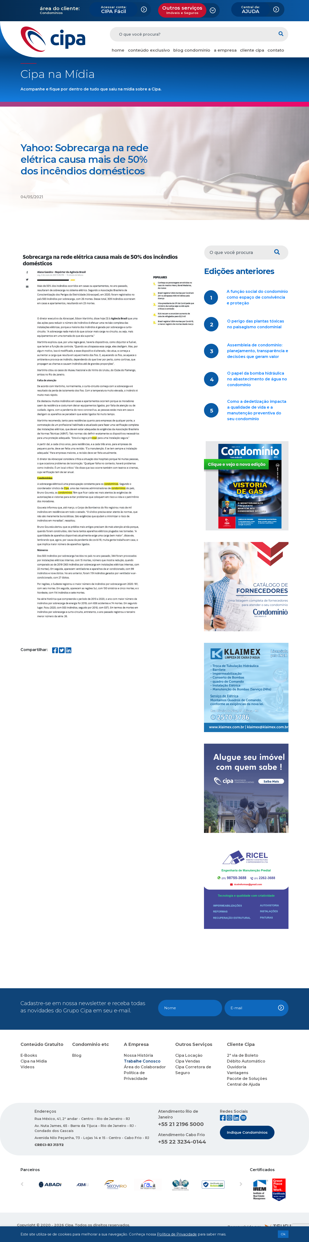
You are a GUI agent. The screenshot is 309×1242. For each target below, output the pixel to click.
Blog (76, 1055)
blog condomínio (191, 50)
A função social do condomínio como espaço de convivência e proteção (257, 297)
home (118, 50)
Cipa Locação (189, 1055)
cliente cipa (252, 50)
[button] (37, 1185)
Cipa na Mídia (34, 1061)
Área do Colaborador (145, 1067)
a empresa (225, 50)
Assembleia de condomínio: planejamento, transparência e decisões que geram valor (257, 351)
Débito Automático (246, 1061)
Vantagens (237, 1072)
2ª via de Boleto (242, 1055)
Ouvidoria (236, 1067)
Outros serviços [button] (182, 10)
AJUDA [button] (250, 9)
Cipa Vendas (187, 1061)
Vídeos (28, 1067)
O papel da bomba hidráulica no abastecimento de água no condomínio (257, 379)
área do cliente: (60, 8)
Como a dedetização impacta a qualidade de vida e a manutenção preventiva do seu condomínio (256, 410)
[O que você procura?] (192, 34)
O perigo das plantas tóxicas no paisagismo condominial (255, 324)
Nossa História (138, 1055)
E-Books (29, 1055)
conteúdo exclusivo (149, 50)
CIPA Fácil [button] (113, 9)
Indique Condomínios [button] (247, 1132)
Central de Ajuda (243, 1084)
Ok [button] (283, 1234)
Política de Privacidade (177, 1234)
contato (275, 50)
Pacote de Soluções (247, 1078)
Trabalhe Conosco (142, 1061)
